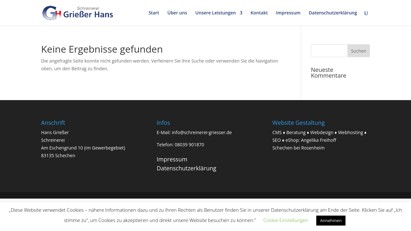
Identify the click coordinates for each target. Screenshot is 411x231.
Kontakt (259, 13)
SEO (276, 140)
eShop (292, 140)
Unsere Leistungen (215, 13)
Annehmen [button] (331, 220)
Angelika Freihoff (318, 140)
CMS (277, 132)
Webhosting (350, 132)
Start (154, 13)
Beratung (296, 132)
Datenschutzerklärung (333, 13)
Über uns (177, 13)
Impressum (288, 13)
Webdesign (321, 132)
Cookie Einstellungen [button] (285, 220)
